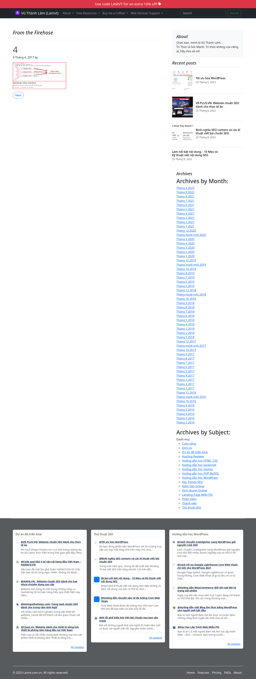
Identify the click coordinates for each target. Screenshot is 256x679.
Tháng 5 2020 (185, 239)
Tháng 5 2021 (185, 209)
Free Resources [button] (86, 13)
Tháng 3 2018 (185, 329)
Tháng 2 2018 (185, 333)
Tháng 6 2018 (185, 316)
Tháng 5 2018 (185, 320)
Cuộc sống (189, 444)
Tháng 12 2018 (186, 290)
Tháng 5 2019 (185, 282)
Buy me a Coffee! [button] (114, 13)
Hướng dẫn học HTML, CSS (200, 461)
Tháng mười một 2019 (191, 265)
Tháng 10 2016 (186, 401)
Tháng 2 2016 (185, 422)
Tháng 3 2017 (185, 380)
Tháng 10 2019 (186, 269)
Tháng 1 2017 (185, 388)
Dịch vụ (187, 448)
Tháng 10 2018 (186, 299)
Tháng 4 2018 (185, 324)
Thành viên (189, 503)
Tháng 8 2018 (185, 307)
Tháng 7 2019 (185, 277)
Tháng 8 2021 (185, 196)
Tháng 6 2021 (185, 205)
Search (234, 13)
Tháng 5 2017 (185, 371)
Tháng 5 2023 (185, 188)
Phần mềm (189, 499)
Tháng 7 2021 (185, 201)
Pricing (216, 673)
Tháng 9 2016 (185, 405)
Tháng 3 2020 (185, 248)
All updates (77, 647)
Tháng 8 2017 (185, 358)
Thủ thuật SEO (191, 508)
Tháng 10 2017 (186, 350)
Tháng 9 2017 (185, 354)
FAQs (227, 673)
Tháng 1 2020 (185, 256)
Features (203, 673)
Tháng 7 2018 (185, 312)
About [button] (67, 13)
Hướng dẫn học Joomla (197, 469)
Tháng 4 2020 (185, 243)
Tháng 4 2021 (185, 213)
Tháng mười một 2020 (191, 235)
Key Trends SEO (192, 482)
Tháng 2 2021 (185, 222)
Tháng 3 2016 (185, 418)
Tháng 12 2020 (186, 231)
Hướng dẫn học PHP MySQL (200, 473)
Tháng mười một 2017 (191, 346)
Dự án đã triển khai (195, 452)
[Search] (203, 13)
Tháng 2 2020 (185, 252)
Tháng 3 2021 (185, 218)
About (238, 673)
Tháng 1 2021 (185, 226)
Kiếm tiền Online (193, 486)
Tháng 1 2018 (185, 337)
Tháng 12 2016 (186, 393)
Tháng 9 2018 (185, 303)
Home (191, 673)
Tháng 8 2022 (185, 192)
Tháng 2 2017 (185, 384)
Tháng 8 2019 (185, 273)
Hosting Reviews (193, 456)
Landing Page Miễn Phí (197, 495)
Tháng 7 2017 (185, 363)
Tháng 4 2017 (185, 376)
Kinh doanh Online (194, 490)
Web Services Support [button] (145, 13)
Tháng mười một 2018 (191, 295)
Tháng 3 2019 (185, 286)
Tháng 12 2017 (186, 341)
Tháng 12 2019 (186, 260)
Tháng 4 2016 (185, 414)
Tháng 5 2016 (185, 410)
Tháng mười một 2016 (191, 397)
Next (18, 95)
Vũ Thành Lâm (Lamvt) (36, 13)
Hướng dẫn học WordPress (200, 478)
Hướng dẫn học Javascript (199, 465)
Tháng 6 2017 (185, 367)
